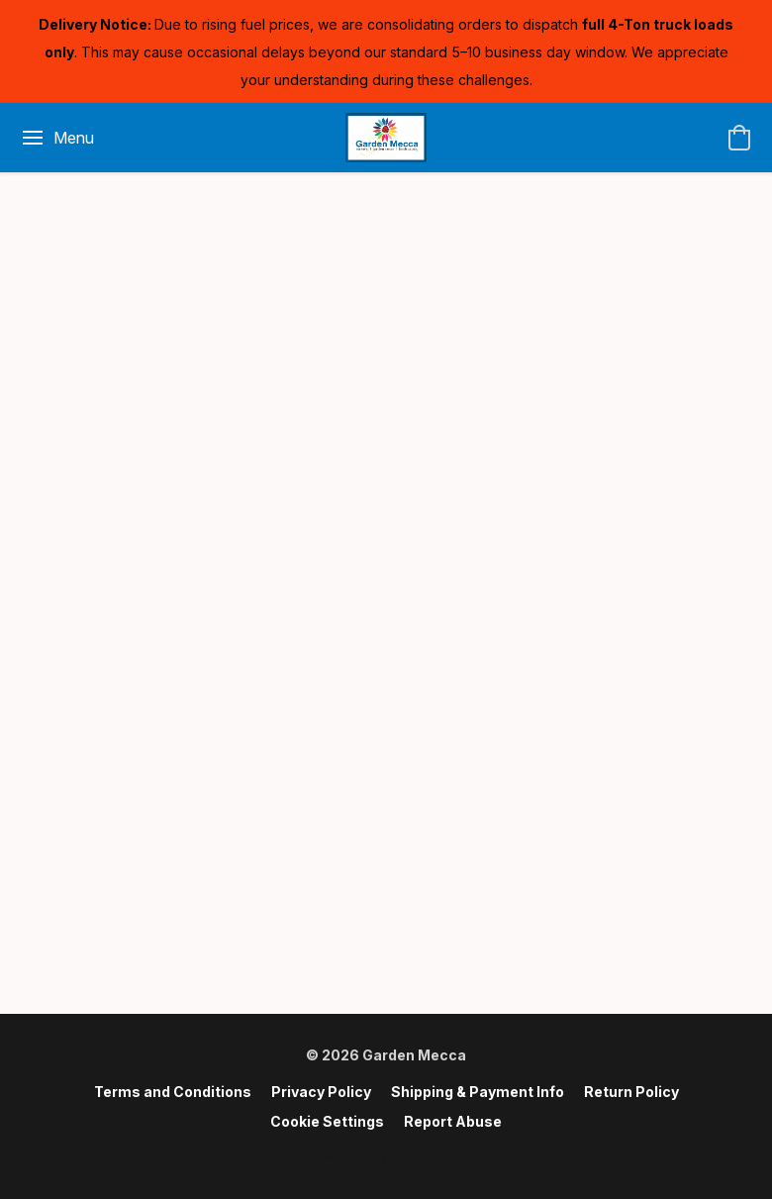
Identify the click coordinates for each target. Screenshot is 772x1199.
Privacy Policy (321, 1091)
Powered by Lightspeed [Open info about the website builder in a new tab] (386, 1156)
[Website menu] (57, 137)
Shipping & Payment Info (477, 1091)
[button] (386, 137)
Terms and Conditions (172, 1091)
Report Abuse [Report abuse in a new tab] (453, 1121)
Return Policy (631, 1091)
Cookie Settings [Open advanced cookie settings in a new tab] (327, 1121)
